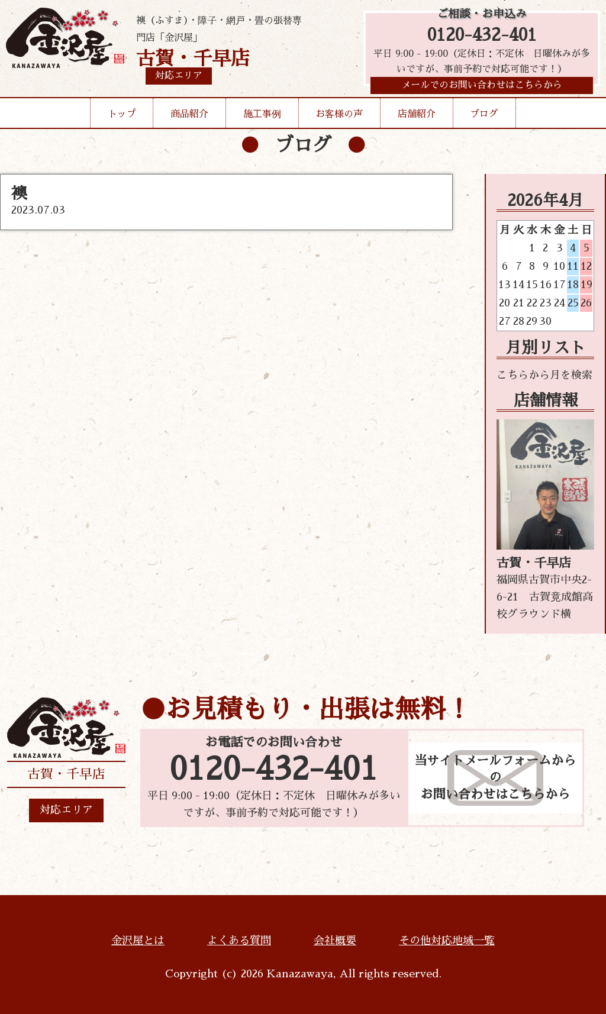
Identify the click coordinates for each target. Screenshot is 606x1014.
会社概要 (335, 940)
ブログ (484, 119)
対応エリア (66, 810)
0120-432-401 (482, 37)
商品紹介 (189, 119)
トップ (122, 119)
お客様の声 (339, 119)
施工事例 (262, 119)
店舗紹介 (417, 119)
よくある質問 (239, 940)
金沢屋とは (138, 940)
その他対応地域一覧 (447, 940)
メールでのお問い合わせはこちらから (481, 91)
